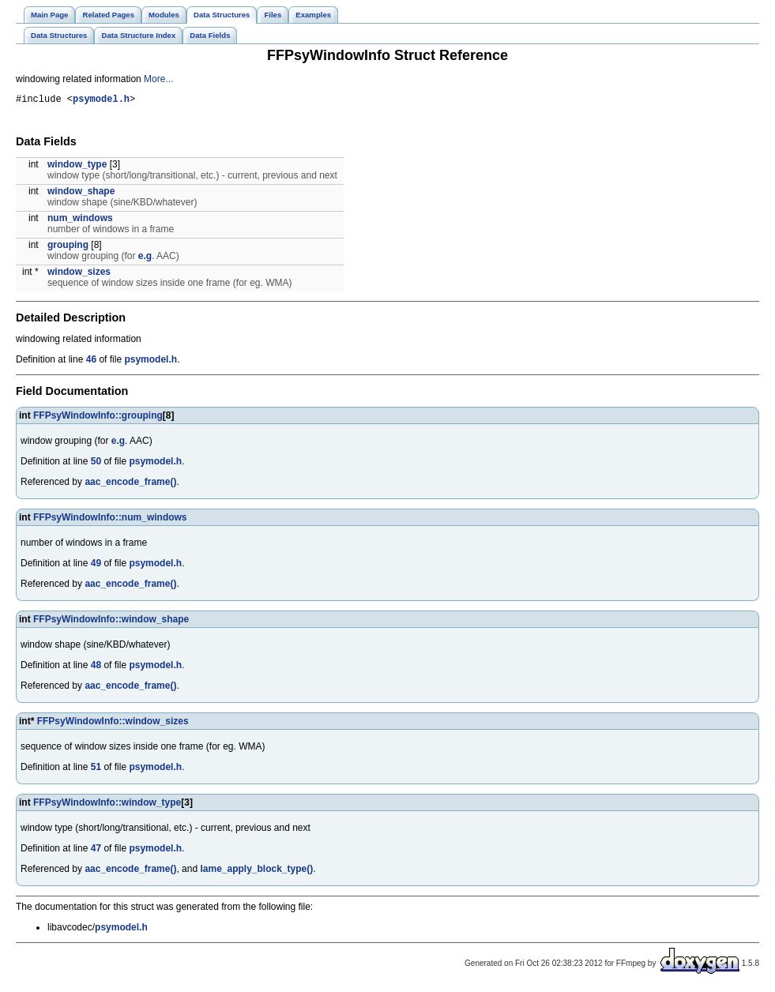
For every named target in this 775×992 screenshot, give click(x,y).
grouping (67, 247)
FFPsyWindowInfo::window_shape (111, 621)
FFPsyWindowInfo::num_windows (110, 519)
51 (96, 769)
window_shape (81, 193)
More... (158, 79)
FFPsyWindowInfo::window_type (107, 804)
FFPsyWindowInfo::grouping (98, 417)
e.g (145, 258)
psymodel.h (101, 100)
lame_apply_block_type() (256, 871)
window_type (77, 166)
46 (91, 361)
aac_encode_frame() (130, 484)
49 (96, 565)
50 (96, 463)
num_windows (80, 220)
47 (96, 850)
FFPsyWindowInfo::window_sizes (113, 723)
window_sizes (79, 274)
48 (96, 667)
